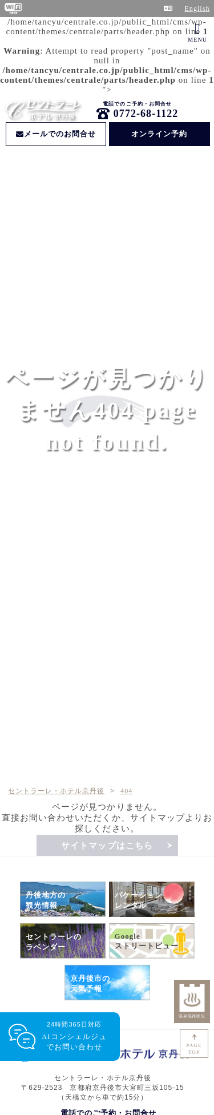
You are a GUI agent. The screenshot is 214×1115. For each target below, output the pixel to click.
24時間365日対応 (74, 1036)
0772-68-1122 (146, 113)
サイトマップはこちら (107, 845)
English (196, 9)
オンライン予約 (159, 134)
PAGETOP (194, 1049)
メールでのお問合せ (56, 134)
